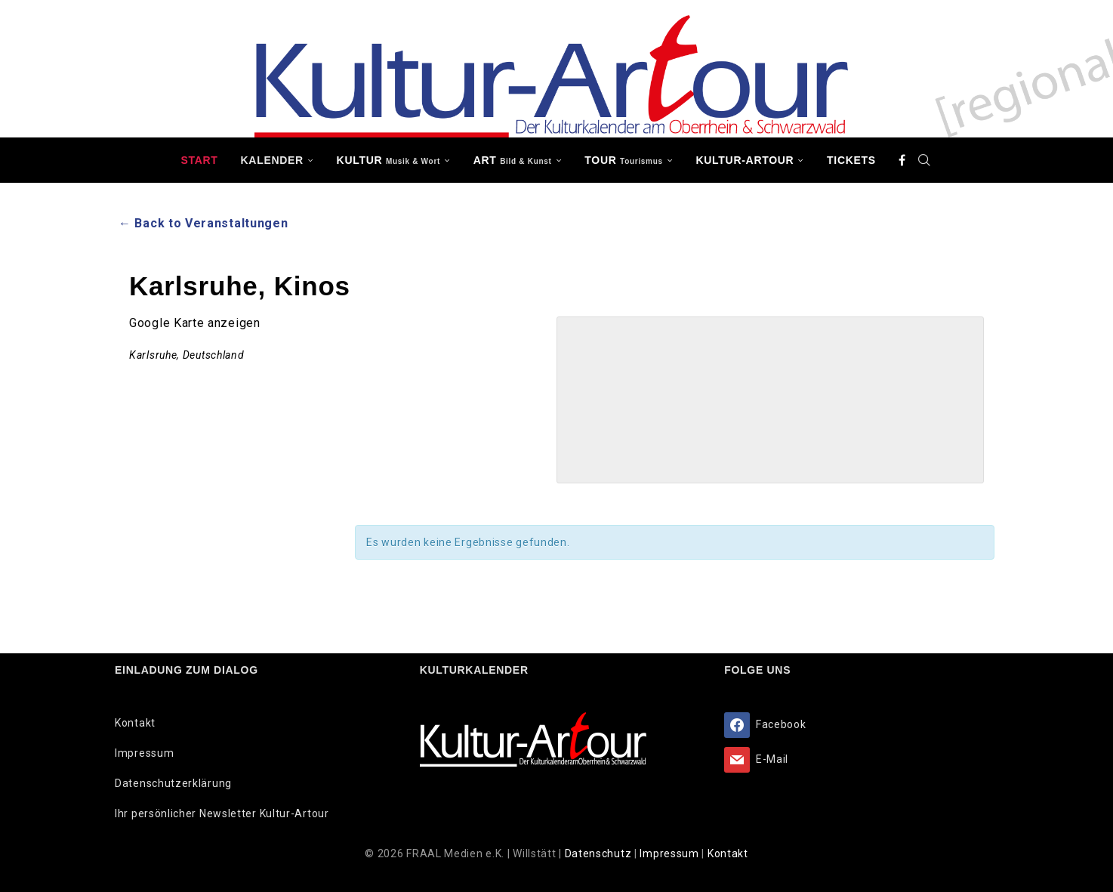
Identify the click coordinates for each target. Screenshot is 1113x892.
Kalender (272, 160)
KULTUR (388, 160)
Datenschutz (599, 853)
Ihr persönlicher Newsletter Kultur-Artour (222, 813)
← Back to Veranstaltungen (203, 223)
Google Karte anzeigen (195, 323)
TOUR (623, 160)
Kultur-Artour (745, 160)
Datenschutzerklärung (173, 783)
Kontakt (135, 723)
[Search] (925, 160)
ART (512, 160)
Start (198, 160)
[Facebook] (902, 160)
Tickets (851, 160)
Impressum (144, 753)
